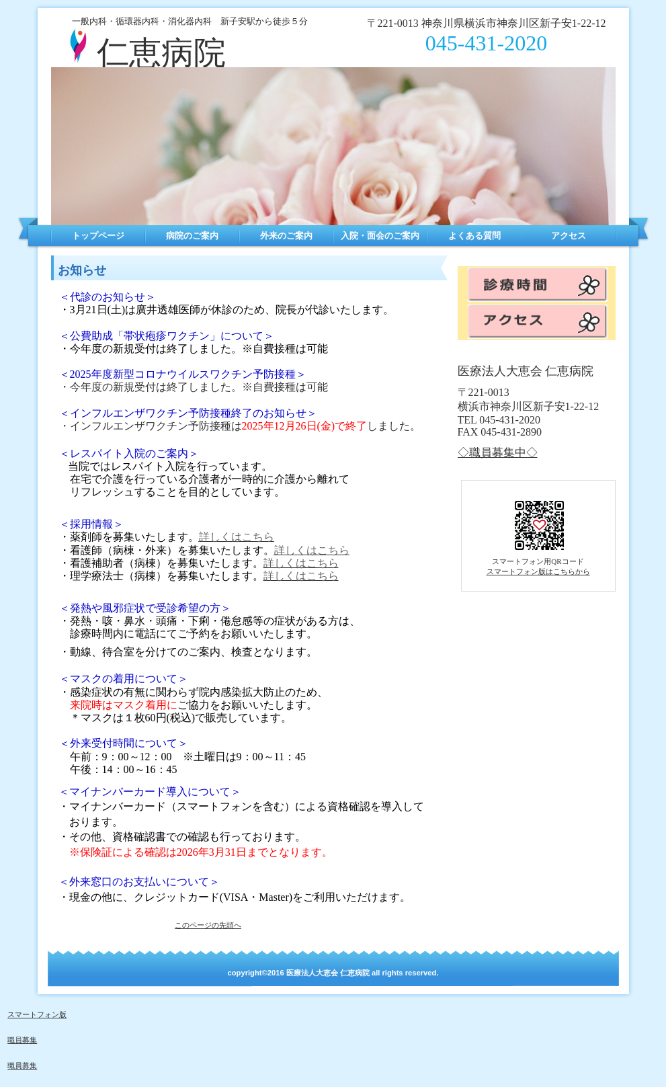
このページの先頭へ (208, 925)
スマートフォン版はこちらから (538, 571)
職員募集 (22, 1040)
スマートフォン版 (37, 1014)
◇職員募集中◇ (498, 452)
